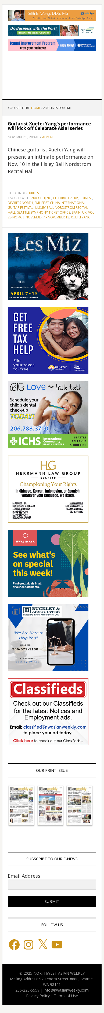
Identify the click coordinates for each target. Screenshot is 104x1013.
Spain (76, 212)
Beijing (45, 198)
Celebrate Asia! (65, 198)
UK (84, 212)
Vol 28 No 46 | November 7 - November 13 (51, 214)
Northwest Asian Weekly (52, 77)
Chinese (86, 198)
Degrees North (20, 202)
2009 (35, 198)
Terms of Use (66, 995)
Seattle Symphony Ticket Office (43, 212)
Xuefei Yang (81, 217)
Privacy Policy (38, 995)
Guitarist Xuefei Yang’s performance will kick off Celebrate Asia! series (49, 126)
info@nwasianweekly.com (66, 990)
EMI (37, 202)
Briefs (34, 193)
